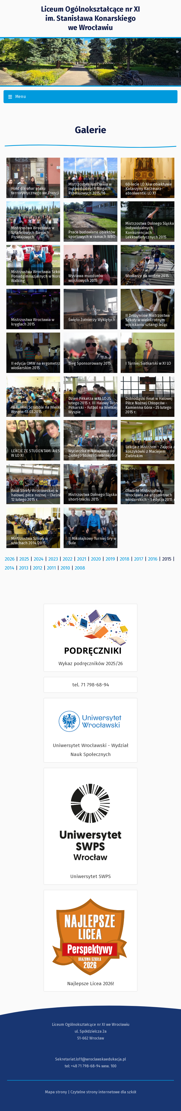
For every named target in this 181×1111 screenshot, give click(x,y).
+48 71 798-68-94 (85, 1066)
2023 (53, 559)
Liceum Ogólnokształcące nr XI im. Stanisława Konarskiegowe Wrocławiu (90, 18)
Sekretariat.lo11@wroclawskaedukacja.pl (90, 1059)
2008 (80, 568)
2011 (51, 568)
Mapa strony (56, 1092)
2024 (39, 559)
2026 (10, 559)
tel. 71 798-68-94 (90, 685)
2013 (23, 568)
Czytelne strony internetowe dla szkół (103, 1092)
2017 (138, 559)
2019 (110, 559)
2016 (152, 559)
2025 (24, 559)
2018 (124, 559)
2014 (9, 568)
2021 (81, 559)
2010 (65, 568)
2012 (37, 568)
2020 (96, 559)
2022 (67, 559)
